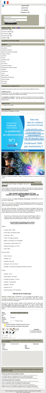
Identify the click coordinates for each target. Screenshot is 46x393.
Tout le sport (4, 81)
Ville (26, 345)
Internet (3, 57)
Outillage (20, 176)
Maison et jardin (5, 75)
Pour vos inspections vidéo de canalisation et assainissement (16, 382)
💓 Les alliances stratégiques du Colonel (10, 111)
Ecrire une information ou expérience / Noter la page (17, 326)
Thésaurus (4, 176)
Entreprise (4, 69)
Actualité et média (5, 59)
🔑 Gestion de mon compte (7, 105)
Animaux (4, 61)
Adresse (4, 343)
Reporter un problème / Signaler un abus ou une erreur (17, 324)
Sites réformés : (6, 33)
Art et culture (4, 63)
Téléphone (27, 348)
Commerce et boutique (7, 65)
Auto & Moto (4, 48)
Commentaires (5, 322)
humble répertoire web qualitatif (35, 390)
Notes (3, 320)
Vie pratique (4, 83)
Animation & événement (7, 49)
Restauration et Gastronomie (8, 77)
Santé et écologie (5, 79)
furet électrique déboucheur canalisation (11, 380)
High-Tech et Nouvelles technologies (9, 51)
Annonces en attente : (7, 31)
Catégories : (5, 37)
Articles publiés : (7, 29)
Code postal (36, 343)
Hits (3, 315)
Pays (26, 346)
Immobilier (4, 55)
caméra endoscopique (9, 202)
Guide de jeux (5, 71)
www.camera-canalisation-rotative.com (19, 312)
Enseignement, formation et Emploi (9, 67)
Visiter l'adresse (4, 313)
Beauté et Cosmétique (6, 46)
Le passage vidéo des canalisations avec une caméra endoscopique (17, 376)
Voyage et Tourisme (6, 53)
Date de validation (4, 318)
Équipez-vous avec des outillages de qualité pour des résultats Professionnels (20, 386)
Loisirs (3, 73)
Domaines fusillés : (7, 35)
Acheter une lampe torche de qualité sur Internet (13, 373)
